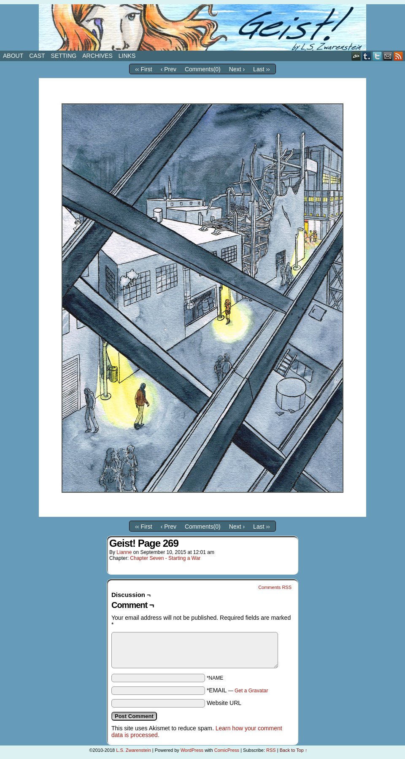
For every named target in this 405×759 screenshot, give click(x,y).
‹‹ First (143, 69)
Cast (37, 55)
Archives (97, 55)
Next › (237, 69)
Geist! (202, 27)
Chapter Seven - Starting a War (165, 558)
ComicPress (226, 750)
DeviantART (356, 56)
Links (127, 55)
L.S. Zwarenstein (133, 750)
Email (388, 56)
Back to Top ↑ (294, 750)
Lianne (124, 552)
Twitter (377, 56)
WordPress (192, 750)
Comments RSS (275, 587)
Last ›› (261, 69)
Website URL (224, 703)
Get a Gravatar (251, 691)
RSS (398, 56)
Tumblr (367, 56)
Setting (64, 55)
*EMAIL (237, 690)
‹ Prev (168, 69)
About (13, 55)
